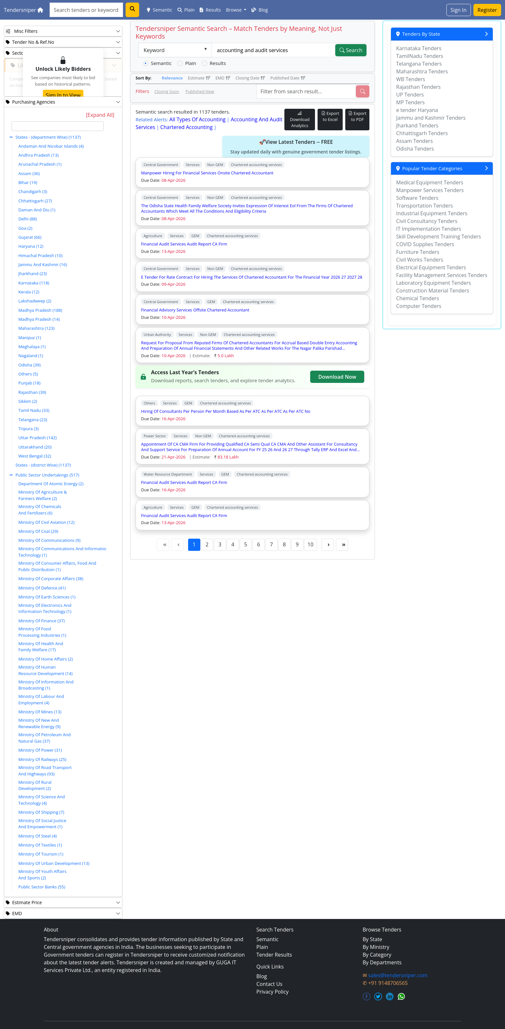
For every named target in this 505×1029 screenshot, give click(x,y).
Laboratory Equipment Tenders (433, 282)
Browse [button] (234, 10)
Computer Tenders (418, 306)
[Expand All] (100, 114)
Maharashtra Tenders (422, 71)
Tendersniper (23, 10)
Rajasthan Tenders (418, 86)
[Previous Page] (177, 545)
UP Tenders (410, 94)
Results (210, 10)
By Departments (382, 962)
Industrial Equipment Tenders (431, 213)
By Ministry (376, 946)
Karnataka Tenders (419, 48)
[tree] (57, 507)
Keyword (154, 50)
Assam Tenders (414, 140)
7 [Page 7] (271, 544)
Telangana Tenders (419, 63)
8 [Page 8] (284, 544)
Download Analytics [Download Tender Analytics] (300, 119)
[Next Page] (327, 545)
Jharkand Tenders (417, 125)
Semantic (159, 10)
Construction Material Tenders (432, 290)
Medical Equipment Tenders (429, 182)
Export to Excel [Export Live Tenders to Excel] (330, 116)
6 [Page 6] (258, 544)
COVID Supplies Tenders (425, 244)
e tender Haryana (417, 110)
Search (350, 50)
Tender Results (274, 954)
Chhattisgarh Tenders (422, 133)
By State (372, 939)
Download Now (337, 376)
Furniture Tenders (417, 251)
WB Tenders (410, 79)
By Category (377, 954)
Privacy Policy (272, 991)
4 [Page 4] (232, 544)
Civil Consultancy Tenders (426, 221)
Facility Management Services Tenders (441, 275)
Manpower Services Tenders (430, 190)
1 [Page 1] (194, 544)
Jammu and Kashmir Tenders (431, 117)
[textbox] (58, 126)
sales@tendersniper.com (397, 975)
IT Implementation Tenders (428, 228)
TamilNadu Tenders (419, 56)
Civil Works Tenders (419, 259)
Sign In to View (63, 95)
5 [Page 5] (245, 544)
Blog (260, 10)
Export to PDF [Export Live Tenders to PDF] (357, 116)
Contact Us (269, 983)
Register (487, 10)
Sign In (459, 10)
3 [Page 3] (219, 544)
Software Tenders (417, 197)
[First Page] (163, 545)
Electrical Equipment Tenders (431, 267)
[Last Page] (342, 545)
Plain (186, 10)
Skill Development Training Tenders (438, 236)
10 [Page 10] (310, 544)
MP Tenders (410, 102)
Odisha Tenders (415, 148)
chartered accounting (186, 127)
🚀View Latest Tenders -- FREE (295, 146)
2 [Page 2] (206, 544)
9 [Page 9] (297, 544)
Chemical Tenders (417, 298)
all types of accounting (197, 119)
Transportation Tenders (424, 205)
